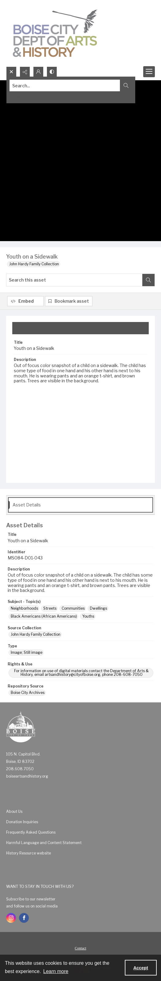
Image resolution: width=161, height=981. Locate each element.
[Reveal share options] (25, 72)
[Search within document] (148, 280)
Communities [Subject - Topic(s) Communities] (73, 608)
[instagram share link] (11, 918)
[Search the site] (65, 85)
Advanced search (25, 96)
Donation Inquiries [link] (22, 822)
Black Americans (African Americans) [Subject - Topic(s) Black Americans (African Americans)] (44, 616)
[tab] (80, 328)
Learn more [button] (55, 971)
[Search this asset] (74, 280)
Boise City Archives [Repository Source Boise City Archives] (27, 692)
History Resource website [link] (28, 853)
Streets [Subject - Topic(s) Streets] (49, 608)
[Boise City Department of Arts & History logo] (55, 33)
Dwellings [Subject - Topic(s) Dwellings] (98, 608)
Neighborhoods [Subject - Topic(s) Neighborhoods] (24, 608)
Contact (80, 948)
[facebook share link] (24, 918)
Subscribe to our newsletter (31, 899)
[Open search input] (11, 72)
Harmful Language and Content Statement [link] (44, 842)
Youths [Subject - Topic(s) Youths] (88, 616)
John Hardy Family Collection (34, 264)
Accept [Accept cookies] (140, 967)
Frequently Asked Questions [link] (31, 832)
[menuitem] (80, 811)
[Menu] (149, 71)
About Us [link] (14, 811)
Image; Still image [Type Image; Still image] (26, 652)
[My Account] (38, 72)
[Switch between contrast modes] (52, 72)
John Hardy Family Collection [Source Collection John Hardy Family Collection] (35, 634)
